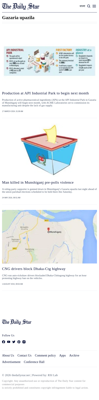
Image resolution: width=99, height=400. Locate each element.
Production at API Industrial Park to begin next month (45, 93)
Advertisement (11, 362)
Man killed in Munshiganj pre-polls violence (38, 182)
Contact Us (24, 355)
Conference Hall (34, 362)
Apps (62, 355)
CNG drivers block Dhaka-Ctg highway (34, 269)
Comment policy (45, 355)
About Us (8, 355)
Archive (74, 355)
